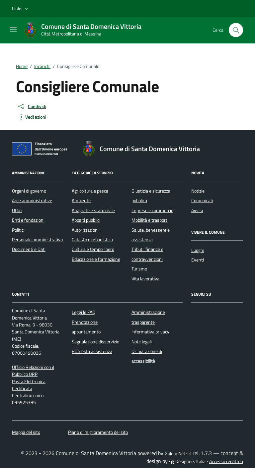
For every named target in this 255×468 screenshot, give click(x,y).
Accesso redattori (226, 461)
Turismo (139, 268)
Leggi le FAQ (83, 312)
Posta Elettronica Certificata (28, 385)
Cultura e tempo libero (93, 249)
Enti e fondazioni (28, 220)
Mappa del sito (26, 432)
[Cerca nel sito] (236, 30)
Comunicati (202, 200)
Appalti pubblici (86, 220)
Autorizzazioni (85, 230)
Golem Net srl (178, 453)
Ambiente (81, 200)
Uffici (17, 210)
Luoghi (197, 250)
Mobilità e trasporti (149, 220)
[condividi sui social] (31, 106)
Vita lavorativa (145, 278)
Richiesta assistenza (92, 351)
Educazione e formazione (96, 259)
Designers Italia (187, 461)
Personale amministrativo (37, 239)
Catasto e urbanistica (92, 239)
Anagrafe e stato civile (93, 210)
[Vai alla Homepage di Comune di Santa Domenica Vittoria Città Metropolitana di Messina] (86, 30)
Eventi (197, 259)
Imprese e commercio (152, 210)
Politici (18, 230)
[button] (21, 8)
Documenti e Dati (28, 249)
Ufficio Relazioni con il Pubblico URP (33, 371)
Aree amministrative (32, 200)
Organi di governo (29, 191)
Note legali (141, 341)
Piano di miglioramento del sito (98, 432)
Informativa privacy (150, 331)
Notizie (198, 191)
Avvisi (197, 210)
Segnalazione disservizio (95, 341)
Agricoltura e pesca (90, 191)
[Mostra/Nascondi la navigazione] (13, 29)
